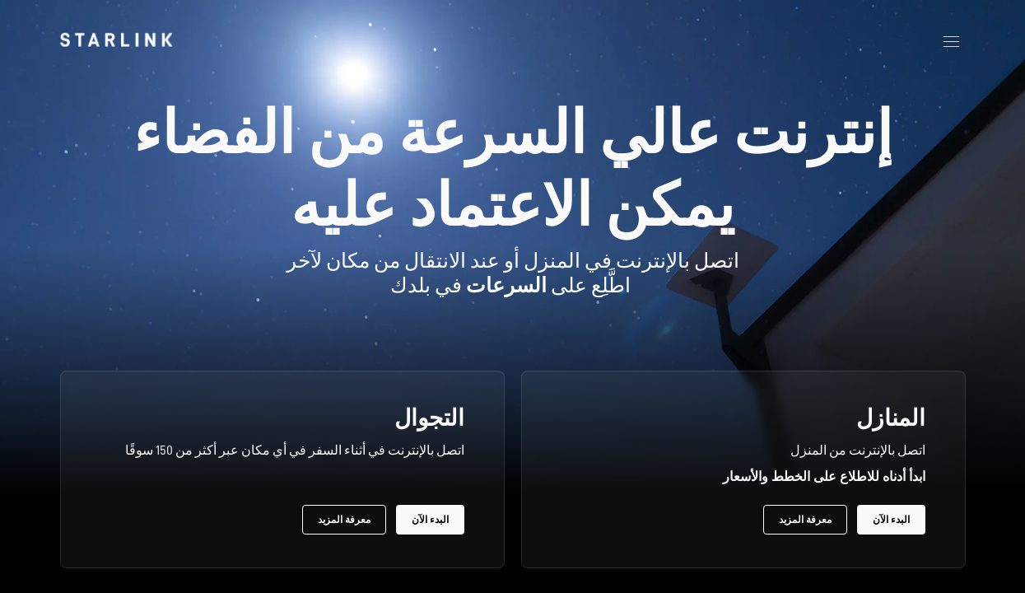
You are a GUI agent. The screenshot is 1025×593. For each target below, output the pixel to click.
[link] (116, 39)
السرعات (506, 285)
